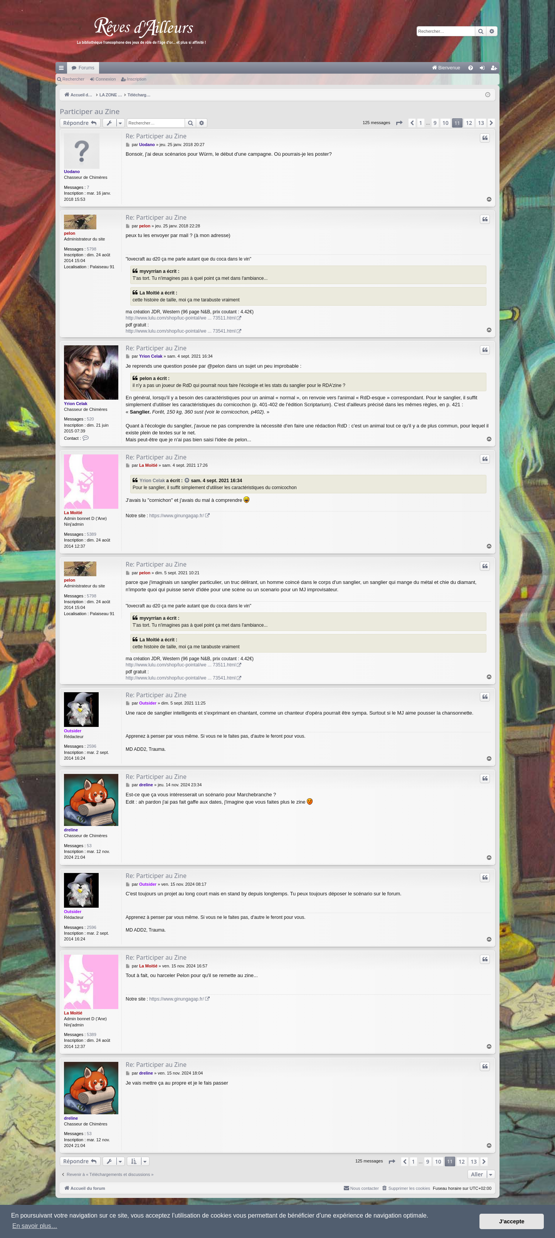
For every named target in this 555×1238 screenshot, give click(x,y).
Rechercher (73, 79)
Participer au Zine (89, 111)
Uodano (72, 171)
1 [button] (420, 122)
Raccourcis (63, 69)
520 (90, 419)
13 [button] (481, 122)
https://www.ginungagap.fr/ (176, 515)
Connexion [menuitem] (484, 69)
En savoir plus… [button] (34, 1226)
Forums (86, 68)
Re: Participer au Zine (156, 136)
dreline (71, 830)
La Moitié (73, 512)
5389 (91, 534)
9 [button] (435, 122)
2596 (91, 746)
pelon (69, 233)
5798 (91, 249)
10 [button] (445, 122)
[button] (399, 123)
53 (89, 845)
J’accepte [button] (512, 1221)
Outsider (72, 730)
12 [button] (469, 122)
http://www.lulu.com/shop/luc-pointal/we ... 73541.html (180, 331)
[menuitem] (365, 68)
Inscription (136, 79)
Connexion (106, 79)
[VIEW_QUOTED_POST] (187, 480)
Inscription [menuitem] (495, 69)
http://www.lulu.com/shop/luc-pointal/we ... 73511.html (180, 318)
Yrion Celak (75, 403)
